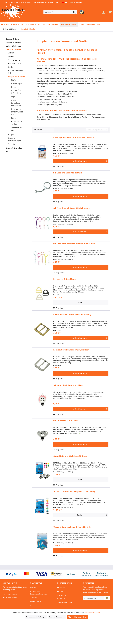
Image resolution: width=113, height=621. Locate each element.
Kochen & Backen (13, 42)
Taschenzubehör (16, 129)
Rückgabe (33, 598)
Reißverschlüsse (14, 63)
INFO (8, 152)
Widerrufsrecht (35, 601)
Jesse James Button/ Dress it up (17, 112)
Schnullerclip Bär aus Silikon (66, 421)
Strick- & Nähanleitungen (14, 139)
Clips (13, 96)
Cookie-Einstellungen (64, 602)
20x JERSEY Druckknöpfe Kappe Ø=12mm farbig (74, 491)
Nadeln (11, 56)
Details (92, 302)
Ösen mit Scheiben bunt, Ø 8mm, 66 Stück (71, 527)
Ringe (13, 118)
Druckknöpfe (16, 83)
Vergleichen (59, 166)
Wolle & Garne (14, 60)
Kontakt (33, 588)
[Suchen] (74, 12)
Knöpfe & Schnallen (16, 77)
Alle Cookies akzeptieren (77, 617)
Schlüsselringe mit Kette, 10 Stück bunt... (71, 208)
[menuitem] (63, 12)
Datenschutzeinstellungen (36, 617)
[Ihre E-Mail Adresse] (93, 598)
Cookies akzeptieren (57, 617)
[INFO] (99, 24)
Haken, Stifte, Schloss (16, 122)
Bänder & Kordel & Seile (16, 71)
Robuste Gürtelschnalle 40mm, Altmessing (72, 314)
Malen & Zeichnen (14, 46)
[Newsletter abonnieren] (107, 598)
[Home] (5, 24)
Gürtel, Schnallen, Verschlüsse (16, 103)
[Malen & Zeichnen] (51, 24)
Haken (14, 87)
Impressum (61, 599)
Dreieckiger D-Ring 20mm (64, 279)
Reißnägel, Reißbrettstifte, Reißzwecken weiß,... (74, 137)
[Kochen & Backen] (33, 24)
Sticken (11, 53)
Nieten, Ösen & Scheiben (16, 91)
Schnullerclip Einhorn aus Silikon (68, 385)
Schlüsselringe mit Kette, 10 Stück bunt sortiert (74, 244)
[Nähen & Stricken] (68, 24)
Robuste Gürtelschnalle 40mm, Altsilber (71, 350)
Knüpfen (11, 134)
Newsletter (76, 3)
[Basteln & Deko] (17, 24)
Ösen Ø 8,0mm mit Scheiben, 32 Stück (70, 456)
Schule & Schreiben (14, 148)
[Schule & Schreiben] (87, 24)
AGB (31, 605)
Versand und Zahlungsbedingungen (38, 592)
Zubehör (11, 144)
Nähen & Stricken (13, 49)
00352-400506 (10, 3)
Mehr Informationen (92, 612)
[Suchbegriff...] (60, 12)
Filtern (38, 130)
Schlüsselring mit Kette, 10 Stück (67, 173)
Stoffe (10, 67)
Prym (13, 80)
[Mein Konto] (103, 12)
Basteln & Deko (12, 39)
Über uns (60, 591)
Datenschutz (61, 595)
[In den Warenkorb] (80, 161)
